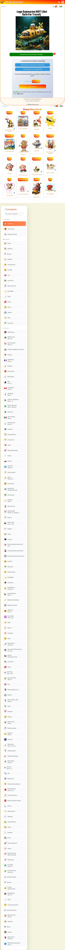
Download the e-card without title (32, 69)
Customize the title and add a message (31, 54)
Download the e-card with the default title (32, 65)
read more (20, 94)
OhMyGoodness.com (33, 105)
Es (58, 7)
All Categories (32, 87)
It (62, 7)
